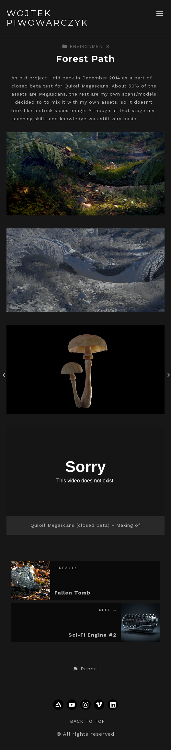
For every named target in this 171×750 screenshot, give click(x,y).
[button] (85, 669)
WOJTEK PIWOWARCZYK (47, 18)
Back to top (87, 721)
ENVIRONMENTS (85, 46)
